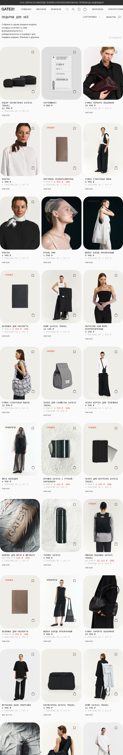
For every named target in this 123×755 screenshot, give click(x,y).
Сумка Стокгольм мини (98, 179)
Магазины (97, 9)
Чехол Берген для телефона (101, 402)
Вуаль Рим (49, 252)
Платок (6, 179)
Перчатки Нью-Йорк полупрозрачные (96, 327)
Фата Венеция (10, 478)
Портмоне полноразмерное (58, 179)
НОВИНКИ (26, 9)
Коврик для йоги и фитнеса (18, 555)
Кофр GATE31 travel (55, 326)
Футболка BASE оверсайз (16, 705)
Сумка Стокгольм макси (16, 402)
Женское (41, 9)
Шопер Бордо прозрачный (99, 252)
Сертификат (50, 102)
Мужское (56, 9)
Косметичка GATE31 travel (59, 705)
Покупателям (115, 9)
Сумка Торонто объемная (99, 102)
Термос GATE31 (52, 555)
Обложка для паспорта (15, 326)
